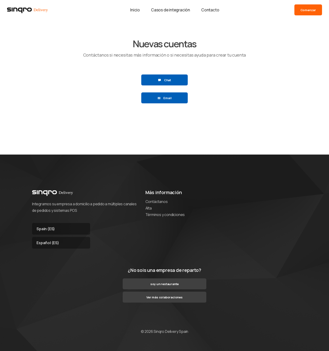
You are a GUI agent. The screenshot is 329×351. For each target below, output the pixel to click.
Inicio (135, 10)
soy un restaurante (164, 284)
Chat (164, 80)
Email (165, 98)
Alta (148, 208)
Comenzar (308, 10)
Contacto (210, 10)
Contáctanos (156, 201)
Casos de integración (170, 10)
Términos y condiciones (165, 214)
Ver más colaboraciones (164, 297)
